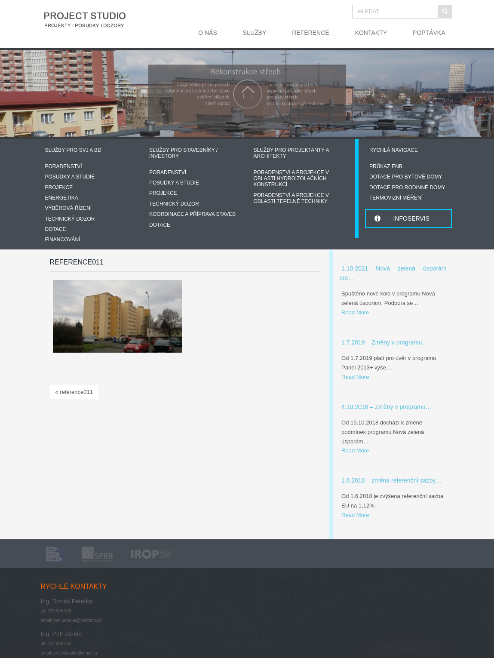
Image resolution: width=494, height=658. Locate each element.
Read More (355, 312)
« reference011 (74, 392)
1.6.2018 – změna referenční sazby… (391, 480)
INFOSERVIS (411, 218)
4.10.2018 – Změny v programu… (386, 406)
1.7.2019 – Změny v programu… (384, 342)
